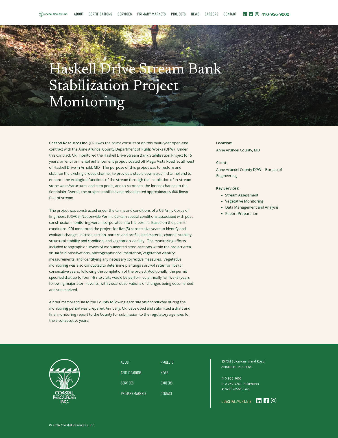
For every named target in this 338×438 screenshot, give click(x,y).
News (195, 14)
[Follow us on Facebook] (251, 14)
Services (125, 14)
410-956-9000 (275, 14)
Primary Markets (151, 14)
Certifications (100, 14)
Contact (230, 14)
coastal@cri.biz (236, 401)
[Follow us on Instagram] (257, 14)
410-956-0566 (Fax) (235, 389)
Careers (211, 14)
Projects (178, 14)
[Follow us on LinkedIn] (245, 14)
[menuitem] (78, 14)
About (79, 14)
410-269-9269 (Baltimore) (240, 384)
